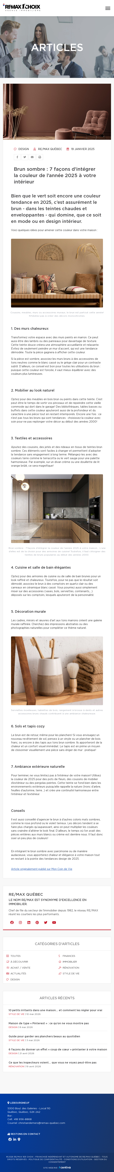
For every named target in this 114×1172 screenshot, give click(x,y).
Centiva (65, 1167)
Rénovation (69, 968)
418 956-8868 (23, 1119)
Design (21, 149)
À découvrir (17, 962)
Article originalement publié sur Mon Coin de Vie (41, 869)
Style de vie (69, 973)
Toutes (13, 956)
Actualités (16, 973)
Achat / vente (18, 968)
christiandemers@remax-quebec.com (41, 1123)
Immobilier (68, 962)
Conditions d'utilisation (78, 1159)
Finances (67, 956)
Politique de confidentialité (45, 1159)
